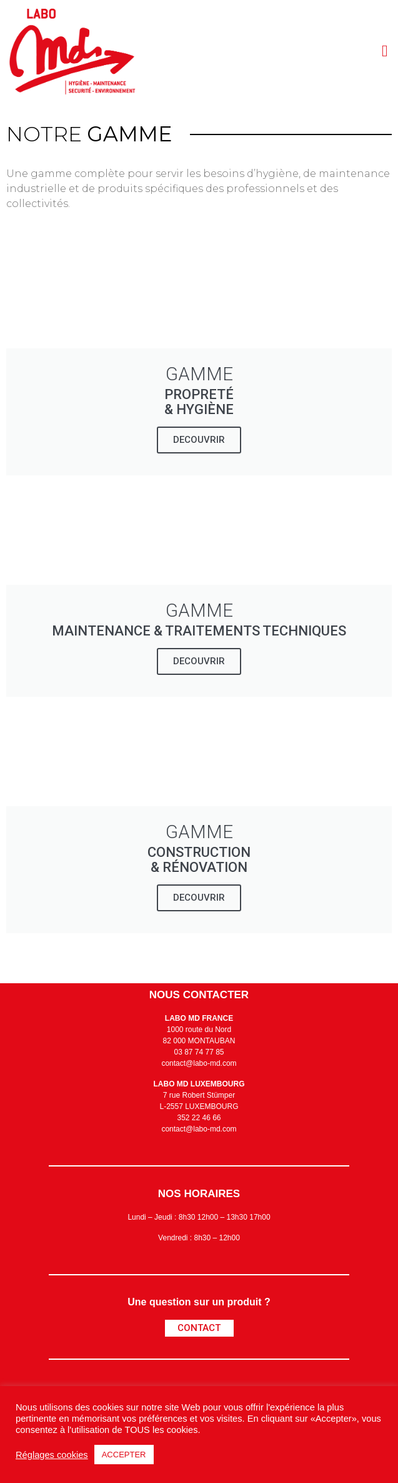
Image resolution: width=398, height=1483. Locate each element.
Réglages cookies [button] (52, 1455)
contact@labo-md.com (198, 1063)
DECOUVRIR (199, 439)
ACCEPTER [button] (124, 1454)
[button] (384, 51)
